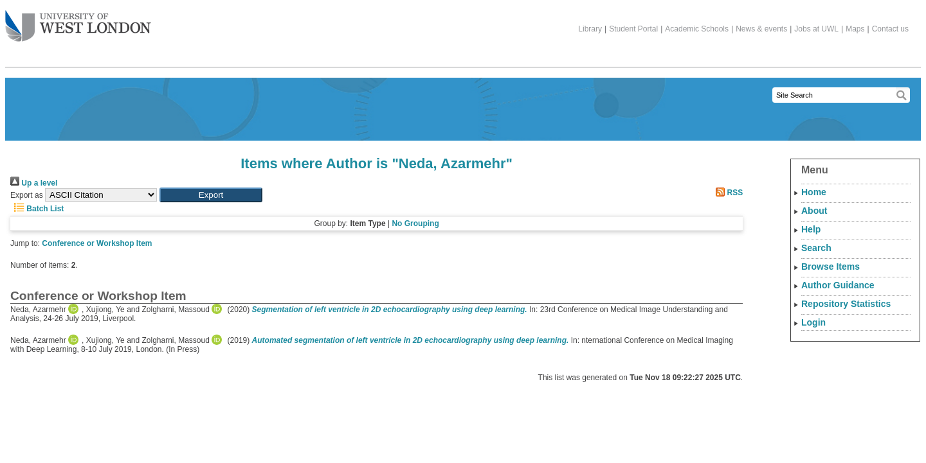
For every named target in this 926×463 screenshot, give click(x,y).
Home (813, 192)
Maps (855, 28)
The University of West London (78, 21)
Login (813, 322)
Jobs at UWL (816, 28)
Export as (26, 195)
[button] (210, 195)
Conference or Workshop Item (97, 243)
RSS (727, 192)
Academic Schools (697, 28)
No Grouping (415, 223)
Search (816, 248)
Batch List (37, 208)
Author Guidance (838, 285)
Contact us (890, 28)
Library (590, 28)
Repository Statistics (846, 304)
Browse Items (830, 266)
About (814, 210)
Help (811, 229)
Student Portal (633, 28)
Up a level (33, 183)
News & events (761, 28)
